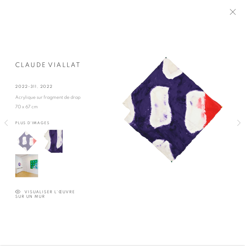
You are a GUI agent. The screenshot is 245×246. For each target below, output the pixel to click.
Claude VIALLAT (48, 66)
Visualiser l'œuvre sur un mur (45, 193)
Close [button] (231, 13)
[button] (26, 141)
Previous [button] (6, 123)
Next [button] (239, 123)
